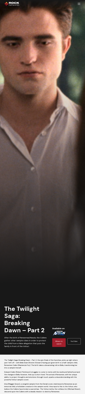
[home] (11, 4)
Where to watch (59, 342)
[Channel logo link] (59, 333)
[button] (78, 3)
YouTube (74, 341)
